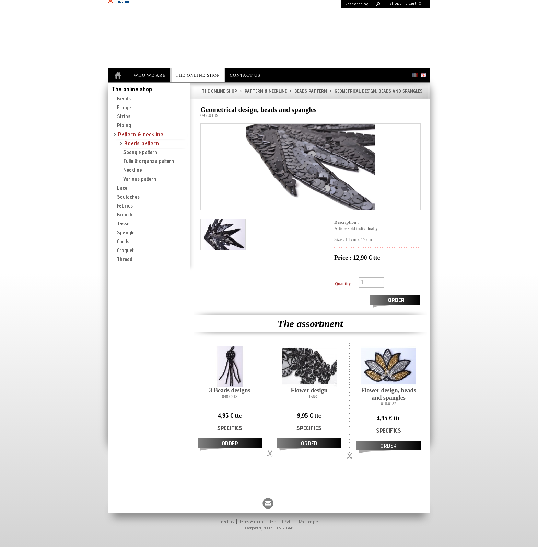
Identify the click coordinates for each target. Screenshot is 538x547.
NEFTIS (268, 528)
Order (396, 299)
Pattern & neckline (263, 91)
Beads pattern (308, 91)
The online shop (219, 91)
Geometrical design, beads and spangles (376, 91)
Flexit (289, 528)
